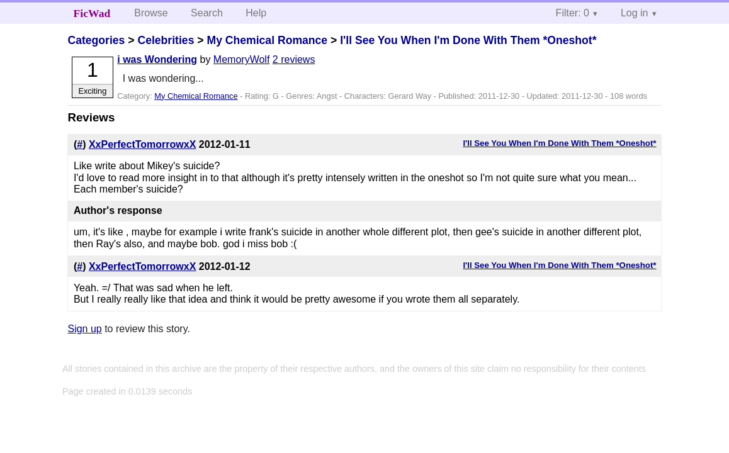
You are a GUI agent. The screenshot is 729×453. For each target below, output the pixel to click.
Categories (96, 40)
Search (207, 13)
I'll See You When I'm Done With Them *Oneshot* (468, 40)
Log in (634, 13)
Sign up (84, 328)
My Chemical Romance (266, 40)
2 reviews (294, 59)
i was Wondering (157, 59)
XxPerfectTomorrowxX (142, 144)
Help (256, 13)
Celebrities (165, 40)
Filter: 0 (572, 13)
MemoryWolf (241, 59)
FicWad (92, 13)
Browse (150, 13)
